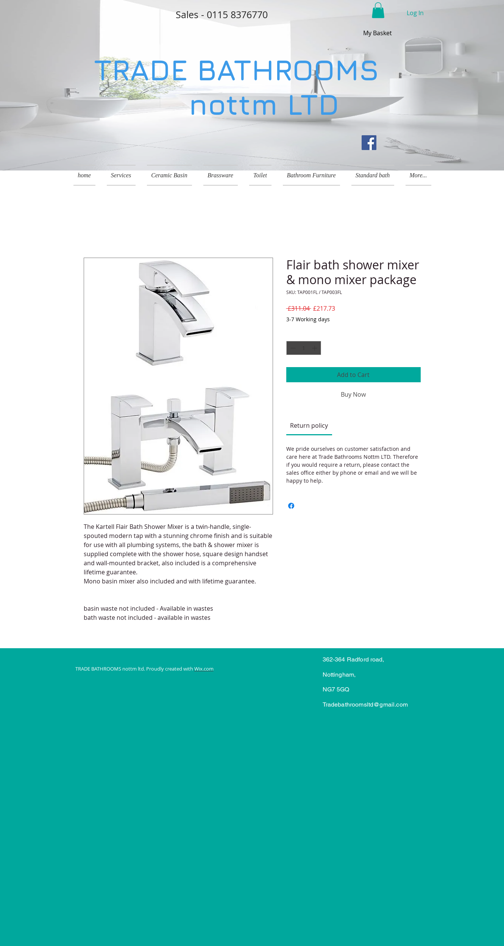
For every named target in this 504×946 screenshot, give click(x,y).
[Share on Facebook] (291, 505)
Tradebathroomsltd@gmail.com (365, 704)
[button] (378, 10)
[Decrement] (292, 348)
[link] (309, 425)
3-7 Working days (308, 319)
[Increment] (315, 348)
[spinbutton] (304, 348)
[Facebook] (369, 142)
